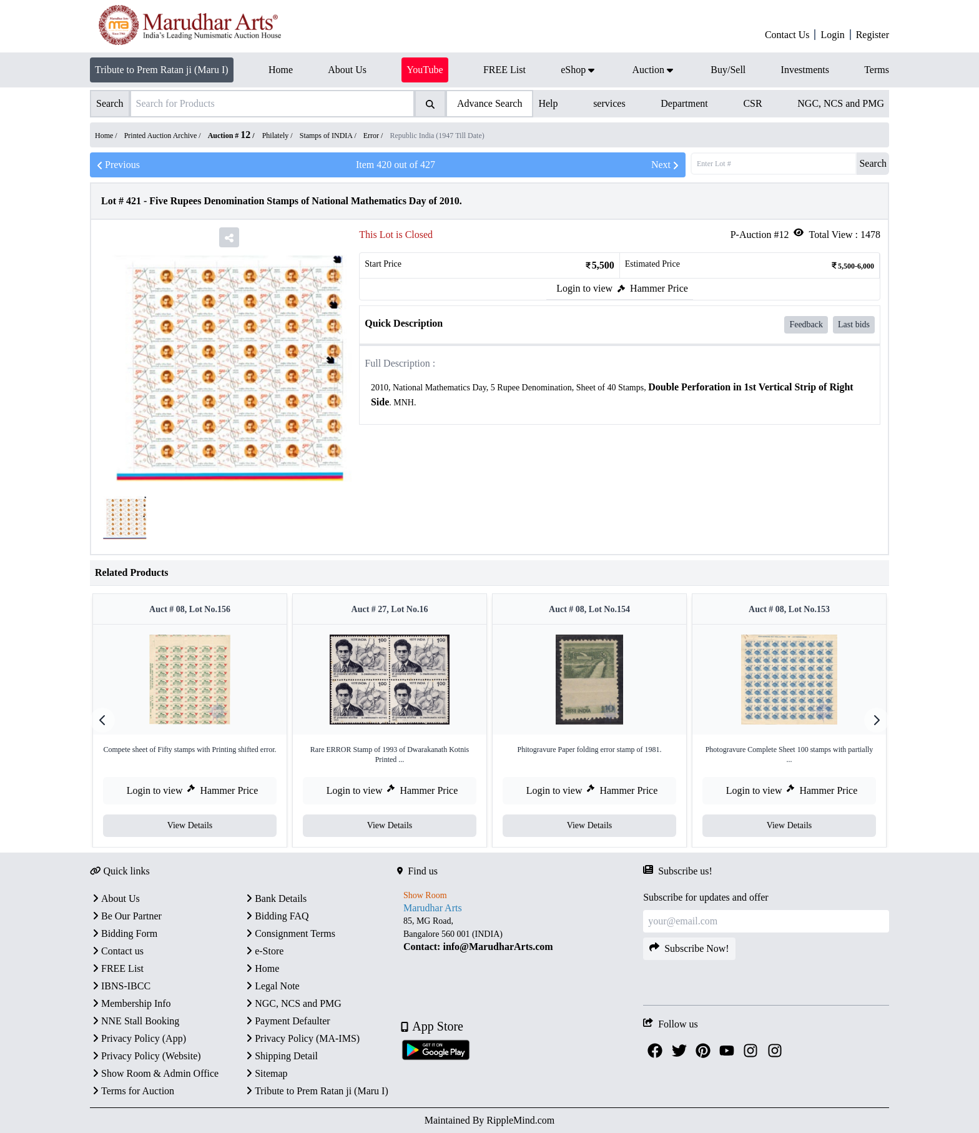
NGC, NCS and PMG (840, 103)
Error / (374, 135)
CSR (752, 103)
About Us (115, 898)
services (609, 103)
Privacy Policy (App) (138, 1038)
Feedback (806, 324)
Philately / (278, 135)
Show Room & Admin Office (154, 1073)
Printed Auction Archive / (163, 135)
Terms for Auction (132, 1091)
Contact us (117, 951)
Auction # (229, 135)
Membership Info (130, 1003)
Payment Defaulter (287, 1021)
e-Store (263, 951)
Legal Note (272, 986)
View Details (190, 825)
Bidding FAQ (276, 916)
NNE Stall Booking (134, 1021)
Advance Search (489, 103)
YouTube (424, 69)
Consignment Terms (289, 933)
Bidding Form (123, 933)
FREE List (117, 968)
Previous (117, 165)
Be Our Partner (126, 916)
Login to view (584, 288)
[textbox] (620, 395)
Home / (107, 135)
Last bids (854, 324)
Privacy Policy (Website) (145, 1056)
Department (684, 103)
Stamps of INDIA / (329, 135)
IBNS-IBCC (120, 986)
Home (261, 968)
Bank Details (275, 898)
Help (548, 103)
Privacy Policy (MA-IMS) (302, 1038)
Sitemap (265, 1073)
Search (873, 163)
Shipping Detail (281, 1056)
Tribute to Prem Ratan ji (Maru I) (162, 69)
